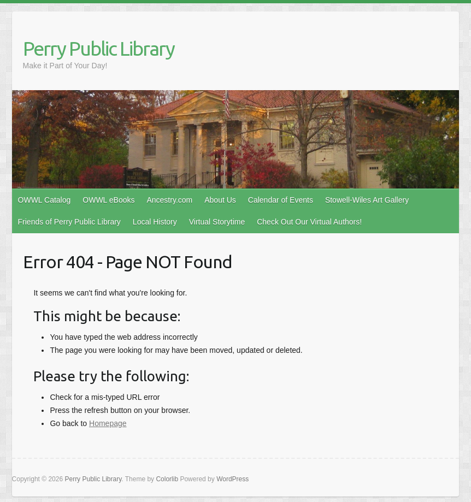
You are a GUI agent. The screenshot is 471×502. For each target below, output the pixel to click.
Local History (155, 221)
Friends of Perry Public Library (69, 221)
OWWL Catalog (44, 200)
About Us (220, 200)
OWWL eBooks (108, 200)
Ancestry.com (169, 200)
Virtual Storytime (217, 221)
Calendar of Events (280, 200)
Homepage (108, 423)
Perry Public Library (98, 48)
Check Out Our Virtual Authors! (309, 221)
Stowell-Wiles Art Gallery (367, 200)
